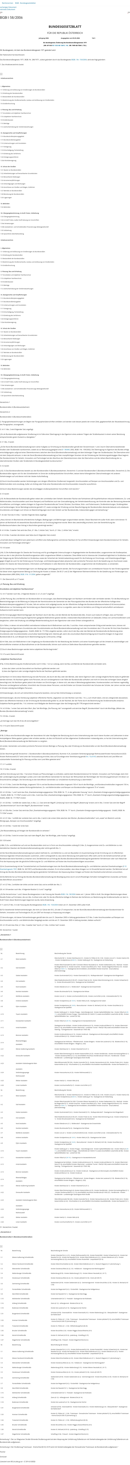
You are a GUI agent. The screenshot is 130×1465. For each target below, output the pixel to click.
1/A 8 (73, 1005)
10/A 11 (63, 969)
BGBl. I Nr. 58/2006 (68, 894)
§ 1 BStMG (66, 450)
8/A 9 (74, 960)
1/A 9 (73, 1001)
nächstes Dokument (7, 9)
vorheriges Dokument (8, 7)
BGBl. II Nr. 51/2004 (28, 574)
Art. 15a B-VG (91, 756)
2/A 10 (68, 1021)
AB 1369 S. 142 (63, 45)
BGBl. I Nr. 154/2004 (79, 60)
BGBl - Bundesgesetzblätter (25, 3)
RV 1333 (55, 45)
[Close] (1, 74)
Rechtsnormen (7, 3)
